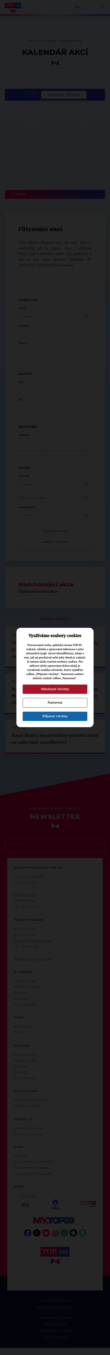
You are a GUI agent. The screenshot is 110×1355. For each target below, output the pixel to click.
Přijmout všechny (55, 716)
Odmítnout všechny (55, 689)
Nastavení (55, 702)
